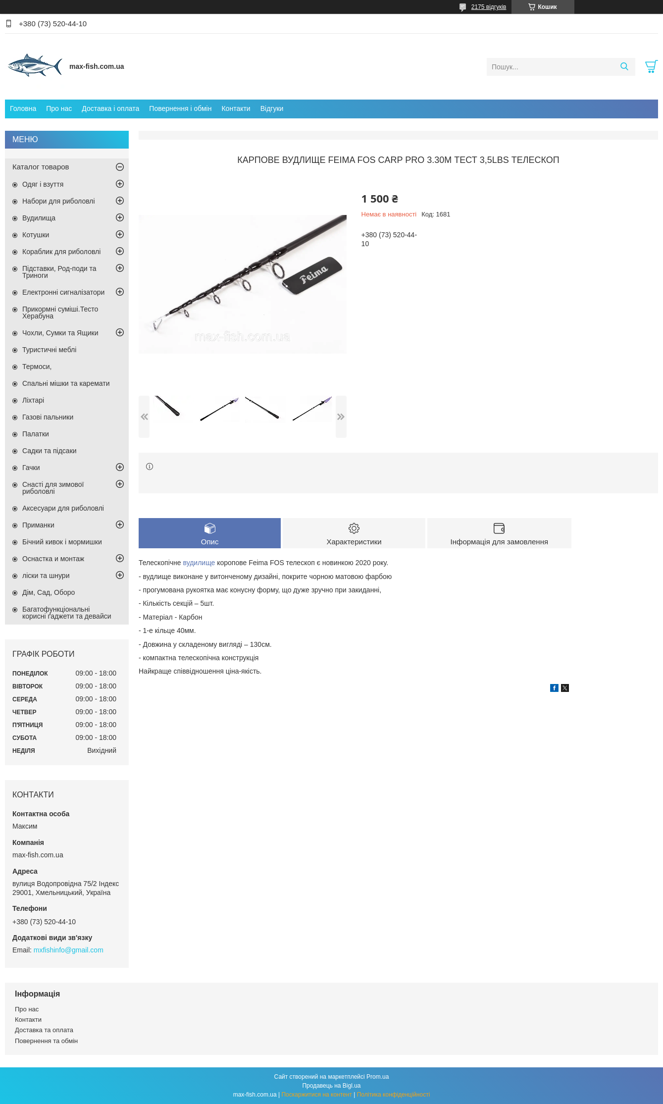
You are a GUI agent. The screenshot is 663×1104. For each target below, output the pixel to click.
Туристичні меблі (49, 350)
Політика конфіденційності (393, 1094)
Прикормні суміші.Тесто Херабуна (60, 312)
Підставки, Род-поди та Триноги (59, 271)
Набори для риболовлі (58, 201)
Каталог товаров (40, 166)
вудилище (199, 563)
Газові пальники (47, 417)
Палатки (35, 434)
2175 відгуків (489, 6)
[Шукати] (624, 67)
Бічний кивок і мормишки (62, 542)
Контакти (235, 108)
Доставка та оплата (44, 1030)
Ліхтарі (33, 400)
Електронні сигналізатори (63, 292)
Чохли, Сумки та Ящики (60, 333)
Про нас (59, 108)
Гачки (31, 468)
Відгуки (272, 108)
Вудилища (38, 218)
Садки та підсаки (49, 451)
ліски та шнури (45, 575)
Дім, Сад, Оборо (48, 592)
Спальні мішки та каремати (66, 383)
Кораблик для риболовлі (61, 252)
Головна (23, 108)
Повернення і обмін (180, 108)
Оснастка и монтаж (53, 559)
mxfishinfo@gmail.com (68, 950)
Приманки (38, 525)
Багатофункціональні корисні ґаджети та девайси (66, 612)
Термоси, (36, 366)
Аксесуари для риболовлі (63, 508)
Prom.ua (377, 1076)
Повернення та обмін (46, 1041)
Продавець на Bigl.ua (331, 1085)
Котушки (35, 235)
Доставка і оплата (110, 108)
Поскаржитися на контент (316, 1094)
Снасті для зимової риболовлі (53, 487)
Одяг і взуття (42, 184)
